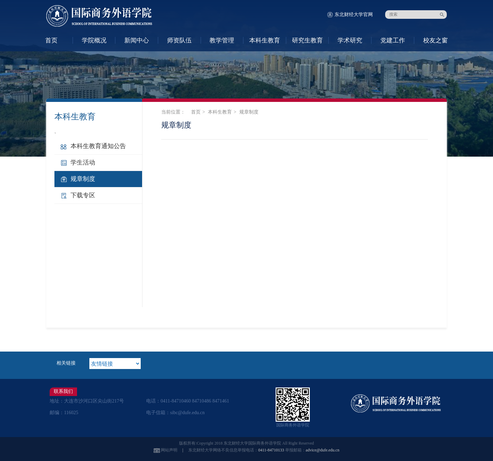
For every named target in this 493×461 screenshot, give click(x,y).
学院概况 (94, 40)
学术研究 (350, 40)
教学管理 (222, 40)
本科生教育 (264, 40)
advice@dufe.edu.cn (322, 450)
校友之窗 (435, 40)
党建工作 (392, 40)
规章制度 (83, 178)
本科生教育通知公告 (98, 146)
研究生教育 (307, 40)
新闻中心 (136, 40)
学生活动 (83, 162)
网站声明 (169, 450)
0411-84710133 (271, 450)
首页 (51, 40)
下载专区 (83, 195)
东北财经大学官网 (353, 14)
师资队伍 (179, 40)
